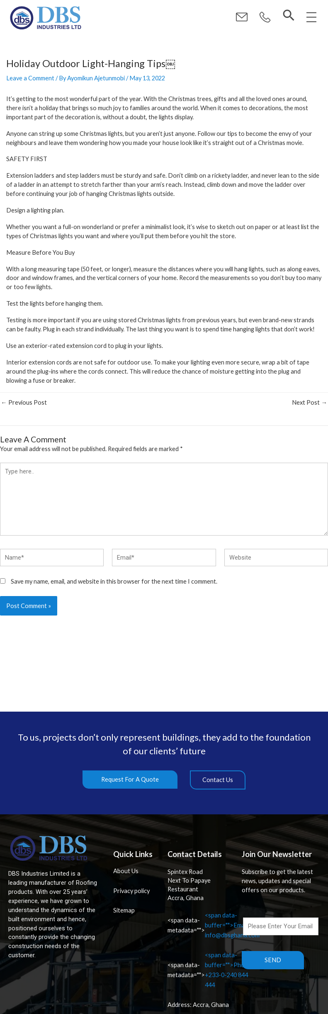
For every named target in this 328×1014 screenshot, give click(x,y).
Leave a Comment (30, 78)
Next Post (309, 403)
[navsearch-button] (288, 15)
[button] (265, 17)
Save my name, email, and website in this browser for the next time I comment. (114, 581)
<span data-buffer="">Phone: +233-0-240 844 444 (210, 969)
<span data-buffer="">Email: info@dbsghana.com (214, 925)
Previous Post (24, 403)
